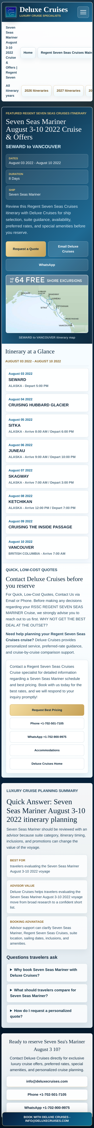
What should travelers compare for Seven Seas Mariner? (43, 993)
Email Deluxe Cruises (68, 249)
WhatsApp (47, 265)
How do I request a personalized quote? (40, 1014)
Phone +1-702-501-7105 (46, 723)
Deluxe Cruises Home (47, 763)
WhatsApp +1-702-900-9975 (47, 737)
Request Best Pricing (47, 710)
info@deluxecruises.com (47, 1081)
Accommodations (47, 750)
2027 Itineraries (68, 90)
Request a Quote (26, 249)
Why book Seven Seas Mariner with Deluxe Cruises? (43, 973)
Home (28, 52)
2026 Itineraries (36, 90)
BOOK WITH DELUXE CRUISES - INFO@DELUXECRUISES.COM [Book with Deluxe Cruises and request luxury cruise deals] (47, 1119)
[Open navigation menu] (83, 12)
